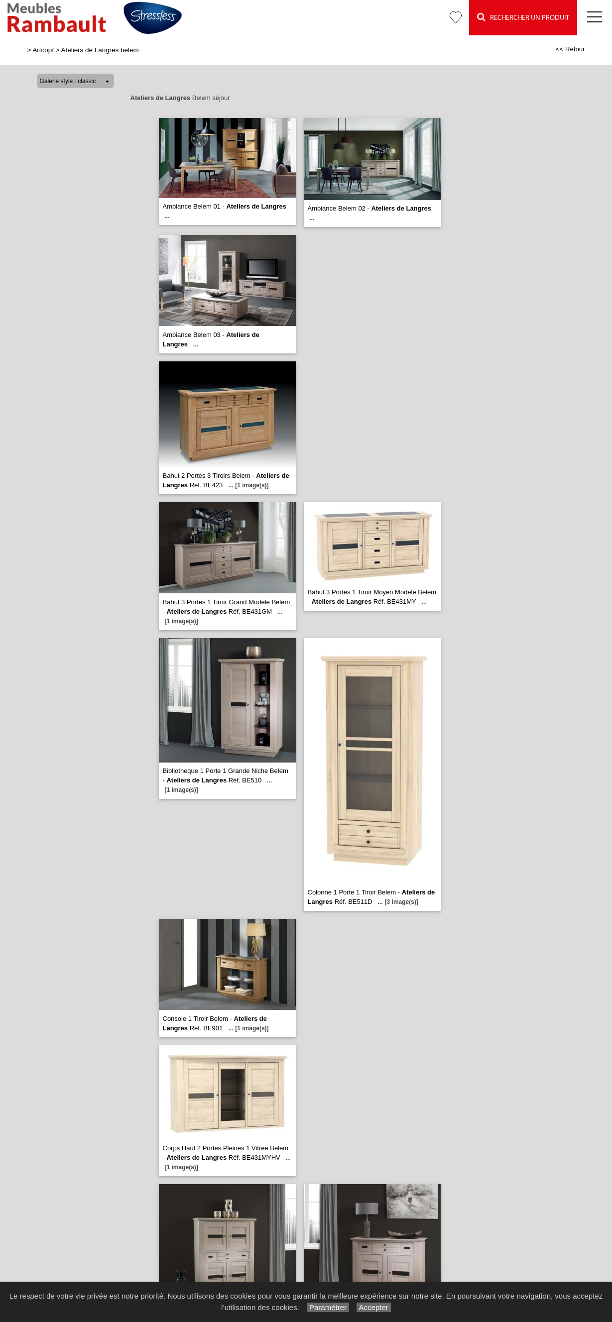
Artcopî (43, 50)
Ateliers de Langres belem (100, 50)
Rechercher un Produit (523, 17)
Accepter (373, 1307)
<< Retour (570, 49)
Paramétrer (328, 1307)
